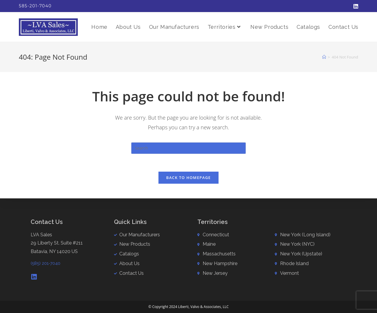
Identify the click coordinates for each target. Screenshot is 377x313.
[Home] (324, 57)
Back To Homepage (188, 177)
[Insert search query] (188, 148)
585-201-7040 (35, 6)
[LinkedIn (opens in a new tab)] (355, 6)
